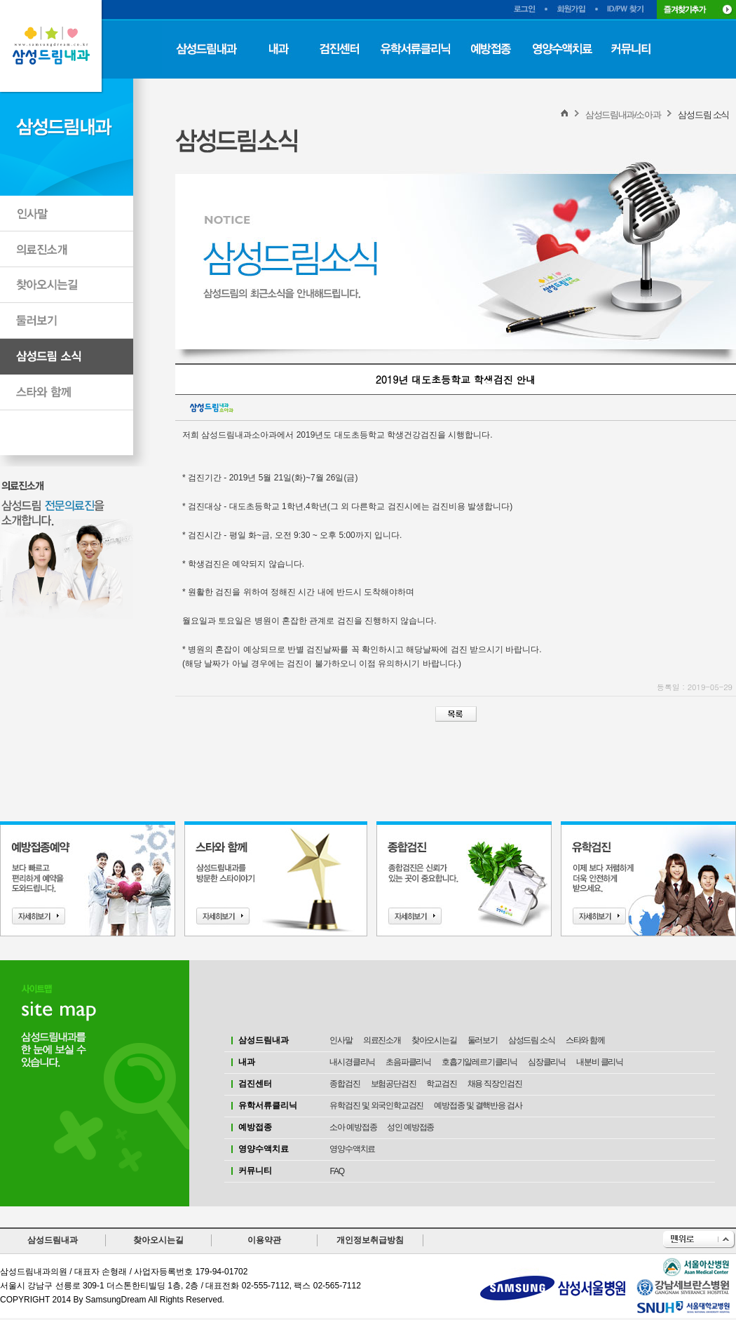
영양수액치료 (352, 1149)
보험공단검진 (393, 1084)
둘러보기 (483, 1040)
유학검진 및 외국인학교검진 (376, 1105)
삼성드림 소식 (531, 1040)
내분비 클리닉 (599, 1062)
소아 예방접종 (352, 1127)
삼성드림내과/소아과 (623, 114)
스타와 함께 (585, 1040)
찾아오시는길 (434, 1040)
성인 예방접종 (410, 1127)
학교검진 (441, 1084)
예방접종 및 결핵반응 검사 (478, 1105)
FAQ (336, 1171)
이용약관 (264, 1240)
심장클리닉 (547, 1062)
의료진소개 (382, 1040)
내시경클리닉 (352, 1062)
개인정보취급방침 (370, 1240)
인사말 (340, 1040)
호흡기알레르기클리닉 (479, 1062)
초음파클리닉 (408, 1062)
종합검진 (344, 1084)
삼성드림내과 (52, 1240)
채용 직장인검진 (495, 1084)
